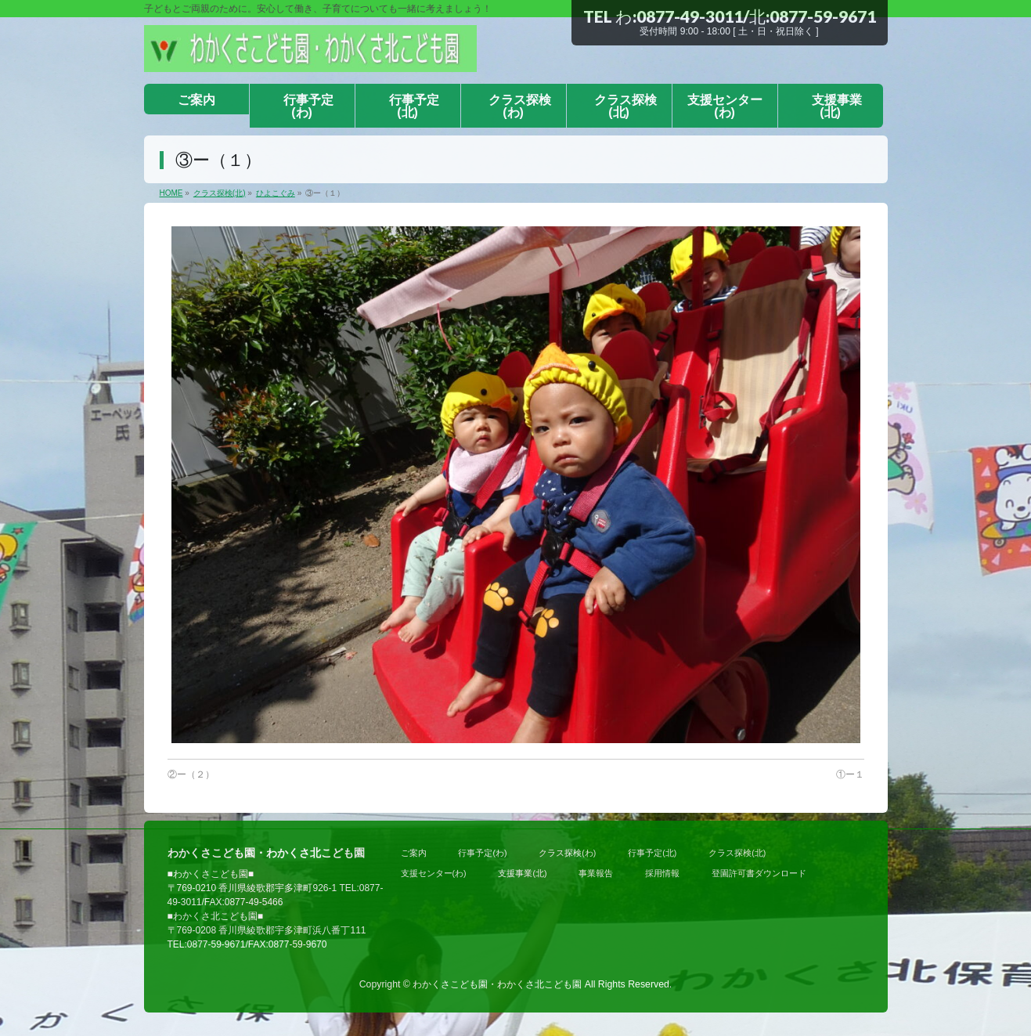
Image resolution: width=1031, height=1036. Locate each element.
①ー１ (850, 774)
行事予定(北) (652, 852)
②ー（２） (191, 774)
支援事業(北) (522, 873)
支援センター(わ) (434, 873)
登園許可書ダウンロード (759, 873)
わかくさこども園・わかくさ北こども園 (497, 984)
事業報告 (596, 873)
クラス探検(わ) (567, 852)
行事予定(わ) (482, 852)
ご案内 (414, 852)
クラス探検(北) (737, 852)
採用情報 (662, 873)
